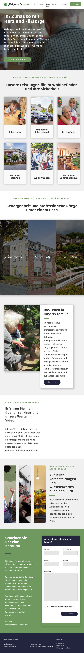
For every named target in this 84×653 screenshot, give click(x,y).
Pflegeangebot (38, 4)
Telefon (65, 560)
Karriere (65, 4)
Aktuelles (55, 4)
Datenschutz (60, 643)
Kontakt (76, 4)
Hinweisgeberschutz (63, 648)
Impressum (60, 646)
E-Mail (46, 560)
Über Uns (48, 5)
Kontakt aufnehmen (17, 59)
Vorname (47, 549)
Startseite (26, 4)
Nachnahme (67, 549)
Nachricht (47, 572)
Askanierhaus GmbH (11, 640)
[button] (38, 4)
